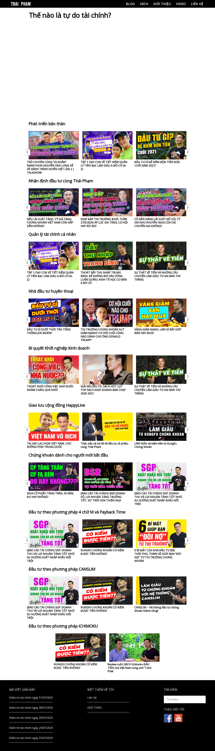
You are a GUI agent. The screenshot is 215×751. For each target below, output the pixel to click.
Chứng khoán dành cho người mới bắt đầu (68, 455)
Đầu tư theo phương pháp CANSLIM (62, 569)
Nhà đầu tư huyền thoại (51, 291)
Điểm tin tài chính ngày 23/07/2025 (31, 738)
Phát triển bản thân (47, 123)
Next (188, 152)
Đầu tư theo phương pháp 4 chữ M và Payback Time (77, 512)
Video (181, 4)
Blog (130, 4)
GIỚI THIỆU (162, 4)
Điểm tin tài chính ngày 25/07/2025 (31, 718)
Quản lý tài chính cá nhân (52, 234)
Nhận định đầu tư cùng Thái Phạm (61, 181)
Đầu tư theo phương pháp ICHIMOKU (63, 626)
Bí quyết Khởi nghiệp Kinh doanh (59, 348)
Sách (144, 4)
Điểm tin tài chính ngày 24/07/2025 (31, 728)
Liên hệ (197, 4)
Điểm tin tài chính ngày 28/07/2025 (31, 708)
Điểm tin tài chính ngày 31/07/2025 (31, 697)
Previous (27, 152)
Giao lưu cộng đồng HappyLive (57, 405)
